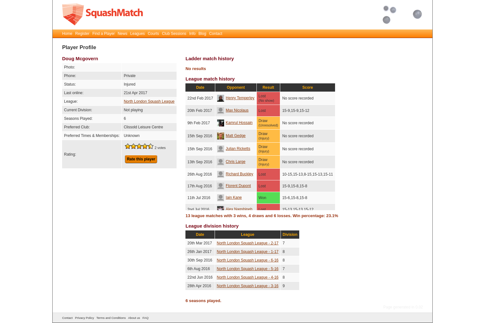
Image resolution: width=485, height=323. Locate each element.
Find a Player (103, 33)
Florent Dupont (234, 186)
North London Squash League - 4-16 (248, 277)
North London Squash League (149, 101)
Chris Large (231, 161)
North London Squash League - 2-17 (248, 243)
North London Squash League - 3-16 (248, 286)
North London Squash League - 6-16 (248, 260)
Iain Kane (229, 197)
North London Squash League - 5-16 (248, 269)
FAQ (145, 318)
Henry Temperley (235, 98)
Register (82, 33)
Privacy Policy (84, 318)
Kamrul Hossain (235, 122)
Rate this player (141, 159)
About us (134, 318)
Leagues (137, 33)
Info (192, 33)
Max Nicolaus (233, 110)
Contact (215, 33)
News (122, 33)
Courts (153, 33)
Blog (202, 33)
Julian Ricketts (233, 148)
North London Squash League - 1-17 (248, 251)
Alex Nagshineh (234, 209)
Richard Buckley (235, 174)
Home (67, 33)
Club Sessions (174, 33)
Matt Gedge (231, 135)
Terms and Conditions (111, 318)
